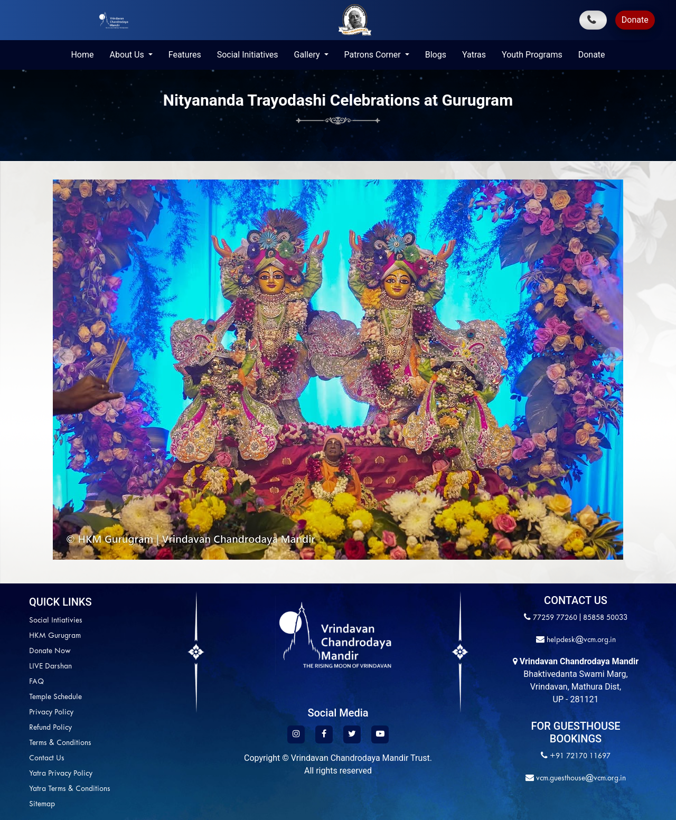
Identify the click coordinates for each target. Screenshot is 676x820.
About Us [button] (127, 55)
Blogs (435, 55)
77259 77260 (555, 618)
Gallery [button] (308, 55)
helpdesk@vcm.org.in (580, 640)
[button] (63, 356)
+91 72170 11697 (580, 756)
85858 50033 (605, 618)
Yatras (474, 55)
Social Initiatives (247, 55)
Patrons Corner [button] (373, 55)
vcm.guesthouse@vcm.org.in (580, 778)
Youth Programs (532, 55)
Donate (635, 20)
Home (82, 55)
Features (184, 55)
